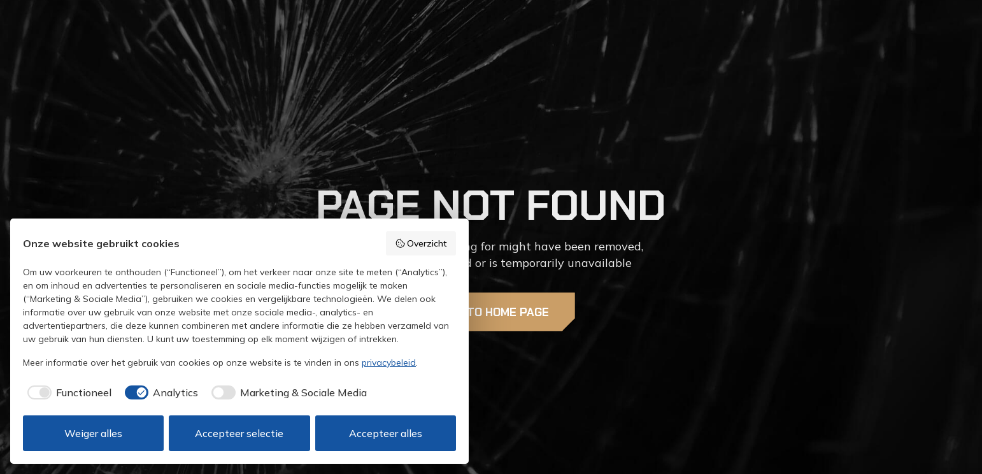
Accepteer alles (385, 433)
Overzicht (421, 243)
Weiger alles (93, 433)
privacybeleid (389, 362)
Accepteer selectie (239, 433)
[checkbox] (67, 392)
